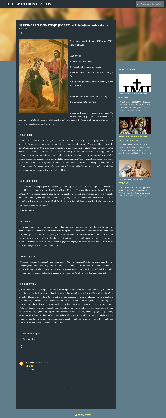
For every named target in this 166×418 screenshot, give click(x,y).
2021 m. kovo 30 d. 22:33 (43, 362)
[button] (20, 33)
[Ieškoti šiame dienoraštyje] (152, 4)
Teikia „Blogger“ (83, 415)
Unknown (30, 363)
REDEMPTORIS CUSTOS (28, 4)
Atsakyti (30, 370)
